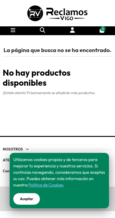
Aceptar (26, 199)
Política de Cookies (45, 185)
